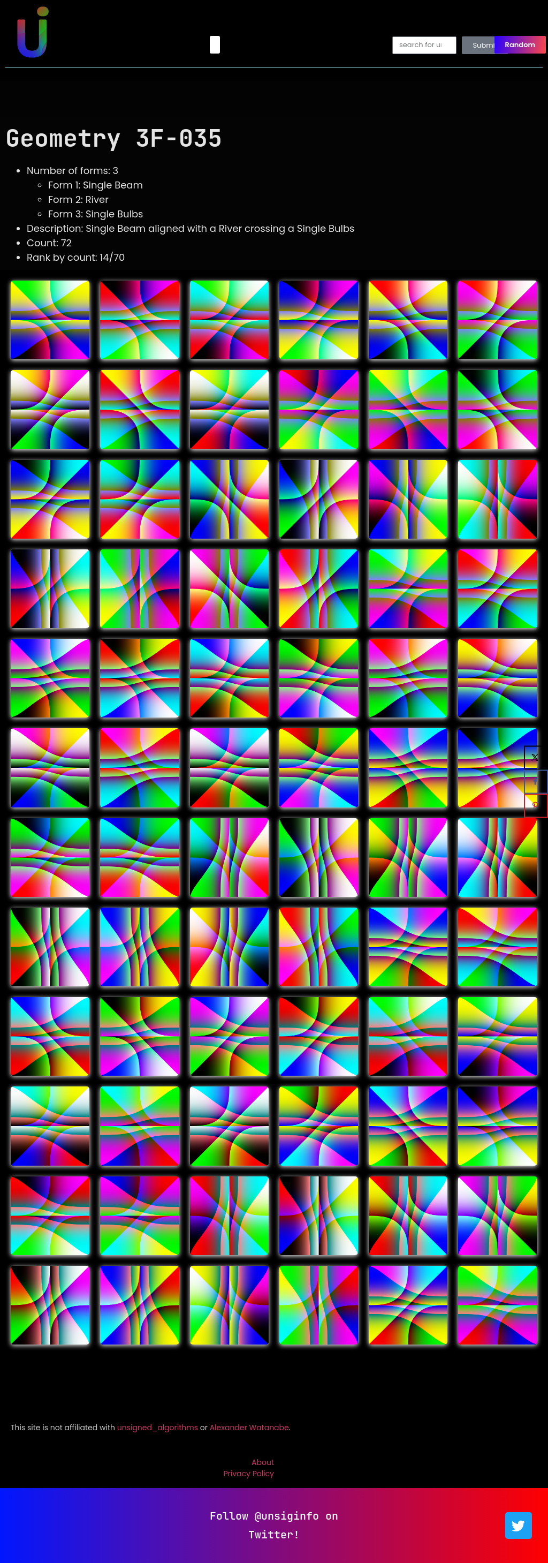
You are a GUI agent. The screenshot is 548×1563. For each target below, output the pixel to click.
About (263, 1462)
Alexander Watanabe (249, 1427)
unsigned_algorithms (157, 1427)
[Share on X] (536, 757)
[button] (215, 45)
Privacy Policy (248, 1473)
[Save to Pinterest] (536, 806)
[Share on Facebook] (536, 781)
